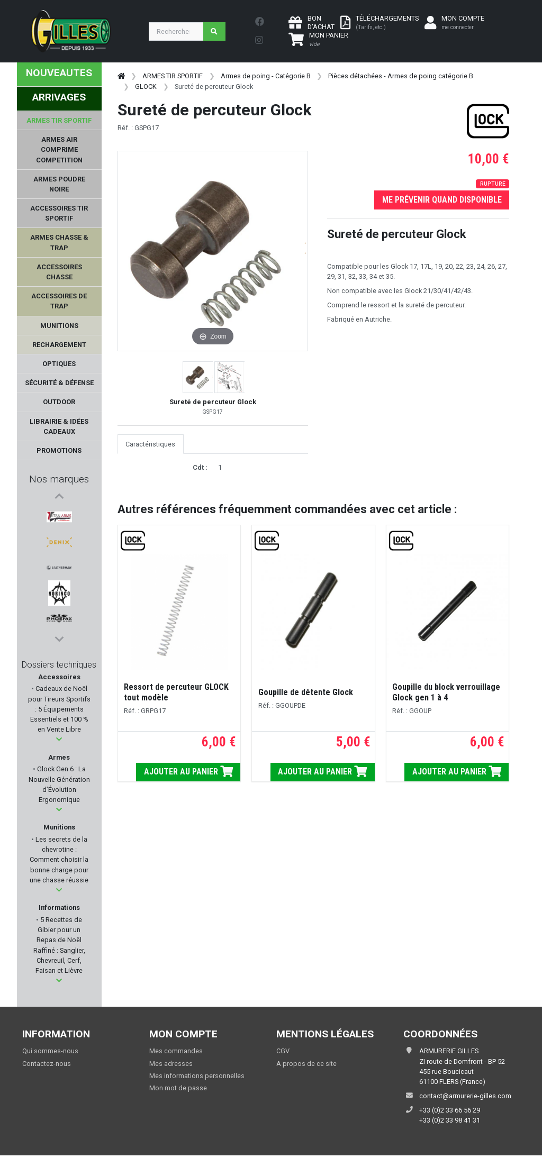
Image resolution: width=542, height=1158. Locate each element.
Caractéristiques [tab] (150, 444)
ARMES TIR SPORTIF (172, 76)
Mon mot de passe (178, 1091)
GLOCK (146, 86)
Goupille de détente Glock (305, 692)
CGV (283, 1054)
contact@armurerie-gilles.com (465, 1098)
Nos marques (59, 479)
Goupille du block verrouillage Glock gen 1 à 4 (446, 692)
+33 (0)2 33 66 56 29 (449, 1113)
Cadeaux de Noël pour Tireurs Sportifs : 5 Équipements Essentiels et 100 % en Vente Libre (59, 712)
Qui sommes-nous (50, 1054)
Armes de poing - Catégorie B (266, 76)
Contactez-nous (46, 1066)
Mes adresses (171, 1066)
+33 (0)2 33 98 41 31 (449, 1123)
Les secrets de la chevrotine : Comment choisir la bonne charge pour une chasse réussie (59, 862)
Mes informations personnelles (197, 1078)
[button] (59, 742)
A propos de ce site (306, 1066)
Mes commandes (176, 1054)
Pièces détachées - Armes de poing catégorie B (400, 76)
